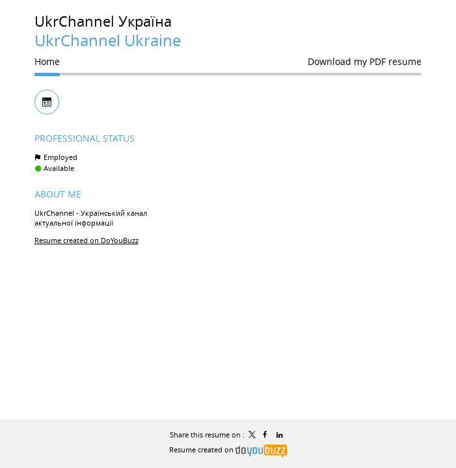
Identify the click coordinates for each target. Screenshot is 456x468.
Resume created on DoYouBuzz (86, 240)
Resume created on (228, 449)
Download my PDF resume (365, 61)
